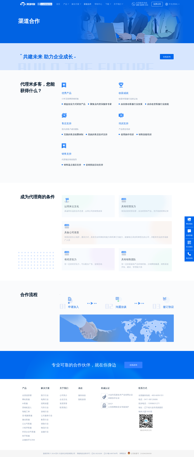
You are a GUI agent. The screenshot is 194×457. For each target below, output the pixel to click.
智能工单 (26, 411)
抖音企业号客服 (28, 431)
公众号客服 (27, 423)
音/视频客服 (27, 415)
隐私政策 (82, 399)
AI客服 (25, 403)
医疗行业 (44, 395)
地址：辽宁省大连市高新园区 (150, 407)
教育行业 (44, 419)
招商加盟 (44, 403)
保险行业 (44, 423)
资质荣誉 (63, 403)
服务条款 (82, 395)
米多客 (28, 4)
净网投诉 (122, 453)
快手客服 (26, 435)
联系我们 (63, 407)
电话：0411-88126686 (148, 399)
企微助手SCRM (28, 440)
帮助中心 (98, 4)
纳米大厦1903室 (145, 411)
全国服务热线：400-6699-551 (151, 395)
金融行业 (44, 431)
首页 (58, 4)
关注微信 (189, 247)
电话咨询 (189, 258)
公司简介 (63, 395)
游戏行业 (44, 411)
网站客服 (26, 399)
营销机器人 (27, 407)
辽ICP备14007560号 (111, 453)
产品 (65, 4)
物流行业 (44, 427)
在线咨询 (167, 57)
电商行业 (44, 399)
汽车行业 (44, 407)
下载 (107, 4)
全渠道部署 (27, 395)
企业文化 (63, 399)
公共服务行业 (46, 415)
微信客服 (26, 419)
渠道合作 (87, 4)
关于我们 (117, 4)
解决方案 (75, 4)
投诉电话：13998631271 (149, 403)
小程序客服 (27, 427)
